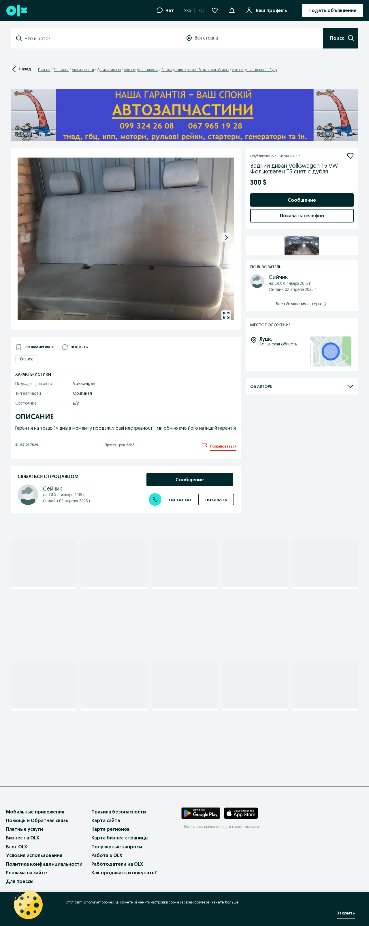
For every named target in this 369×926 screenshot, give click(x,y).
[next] (226, 237)
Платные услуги (24, 829)
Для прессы (19, 881)
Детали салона (109, 70)
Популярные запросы (116, 847)
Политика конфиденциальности (44, 864)
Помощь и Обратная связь (37, 820)
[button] (231, 10)
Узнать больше (224, 902)
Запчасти (61, 70)
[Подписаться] (350, 155)
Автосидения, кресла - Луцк (254, 70)
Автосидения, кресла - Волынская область (195, 70)
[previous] (25, 237)
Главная (44, 70)
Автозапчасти (83, 70)
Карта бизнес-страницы (119, 838)
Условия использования (34, 855)
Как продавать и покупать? (124, 873)
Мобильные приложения (35, 812)
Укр (187, 10)
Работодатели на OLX (117, 864)
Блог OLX (16, 847)
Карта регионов (110, 829)
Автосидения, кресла (141, 70)
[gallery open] (226, 315)
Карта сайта (105, 820)
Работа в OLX (106, 855)
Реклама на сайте (26, 873)
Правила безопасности (118, 812)
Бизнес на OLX (22, 838)
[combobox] (99, 38)
